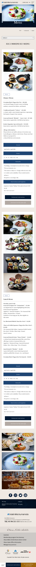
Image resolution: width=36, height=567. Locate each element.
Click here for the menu (17, 202)
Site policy (20, 504)
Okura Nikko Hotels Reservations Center (15, 540)
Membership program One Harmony (14, 537)
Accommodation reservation (28, 564)
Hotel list (6, 535)
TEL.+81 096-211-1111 (12, 522)
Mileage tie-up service (10, 544)
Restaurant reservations (13, 565)
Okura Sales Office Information (12, 542)
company (20, 501)
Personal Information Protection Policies (9, 504)
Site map (4, 501)
